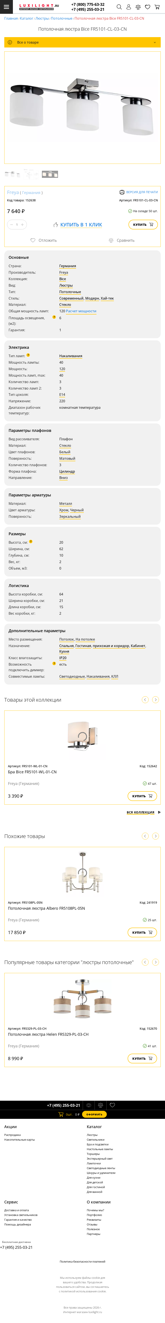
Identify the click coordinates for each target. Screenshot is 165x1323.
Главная (11, 18)
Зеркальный (70, 516)
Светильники (95, 1139)
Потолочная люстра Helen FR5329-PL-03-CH (48, 1034)
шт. (65, 1114)
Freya (13, 192)
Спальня (66, 645)
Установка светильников (20, 1215)
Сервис (11, 1202)
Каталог (26, 18)
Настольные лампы (100, 1149)
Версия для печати (138, 192)
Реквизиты (94, 1220)
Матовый (67, 458)
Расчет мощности (81, 311)
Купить (143, 225)
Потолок (66, 639)
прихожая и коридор (111, 645)
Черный (77, 510)
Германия (31, 192)
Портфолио (94, 1215)
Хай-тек (107, 298)
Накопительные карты (19, 1139)
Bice (62, 278)
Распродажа (12, 1135)
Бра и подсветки (97, 1144)
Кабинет (138, 645)
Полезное (93, 1229)
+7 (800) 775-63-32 (87, 4)
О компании (99, 1202)
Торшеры (93, 1154)
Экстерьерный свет (100, 1158)
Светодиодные (72, 676)
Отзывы (92, 1224)
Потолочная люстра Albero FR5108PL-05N (46, 908)
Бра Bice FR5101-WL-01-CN (32, 771)
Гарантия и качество (18, 1220)
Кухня (64, 651)
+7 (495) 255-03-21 (87, 9)
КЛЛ (114, 676)
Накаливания (70, 356)
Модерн (92, 298)
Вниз (63, 477)
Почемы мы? (95, 1210)
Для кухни (93, 1177)
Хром (63, 510)
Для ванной (94, 1192)
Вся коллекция (144, 812)
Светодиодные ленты (101, 1168)
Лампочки (94, 1163)
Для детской (95, 1182)
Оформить (94, 1114)
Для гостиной (96, 1187)
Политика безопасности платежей (82, 1261)
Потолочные (61, 18)
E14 (62, 394)
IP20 (62, 657)
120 (62, 368)
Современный (71, 298)
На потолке (85, 639)
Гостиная (83, 645)
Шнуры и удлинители (101, 1173)
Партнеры (93, 1234)
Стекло (65, 304)
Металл (65, 503)
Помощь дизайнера (17, 1224)
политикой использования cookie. (83, 1291)
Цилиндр (67, 471)
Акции (10, 1126)
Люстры (42, 18)
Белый (64, 452)
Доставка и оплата (16, 1210)
